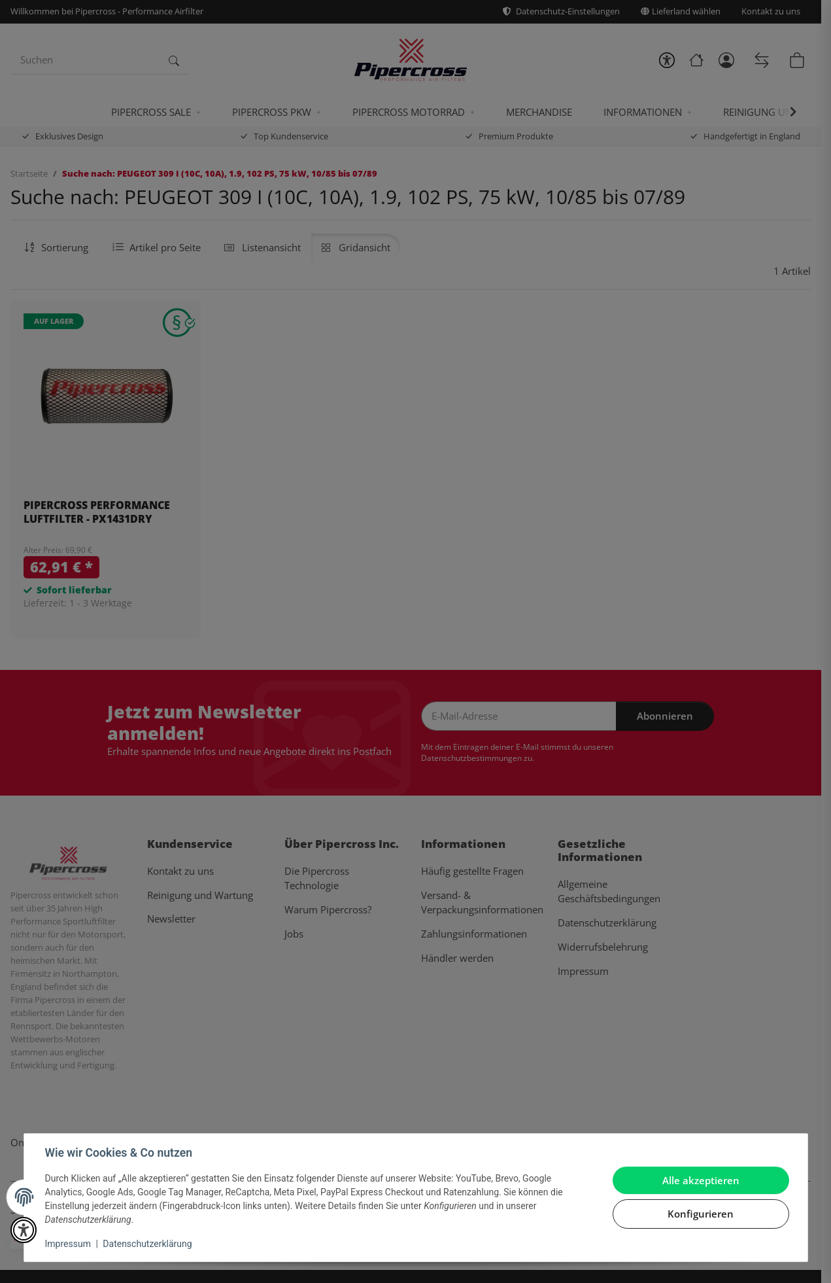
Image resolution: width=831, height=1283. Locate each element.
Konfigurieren (701, 1213)
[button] (23, 1230)
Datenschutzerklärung (147, 1244)
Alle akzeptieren (700, 1180)
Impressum (68, 1244)
